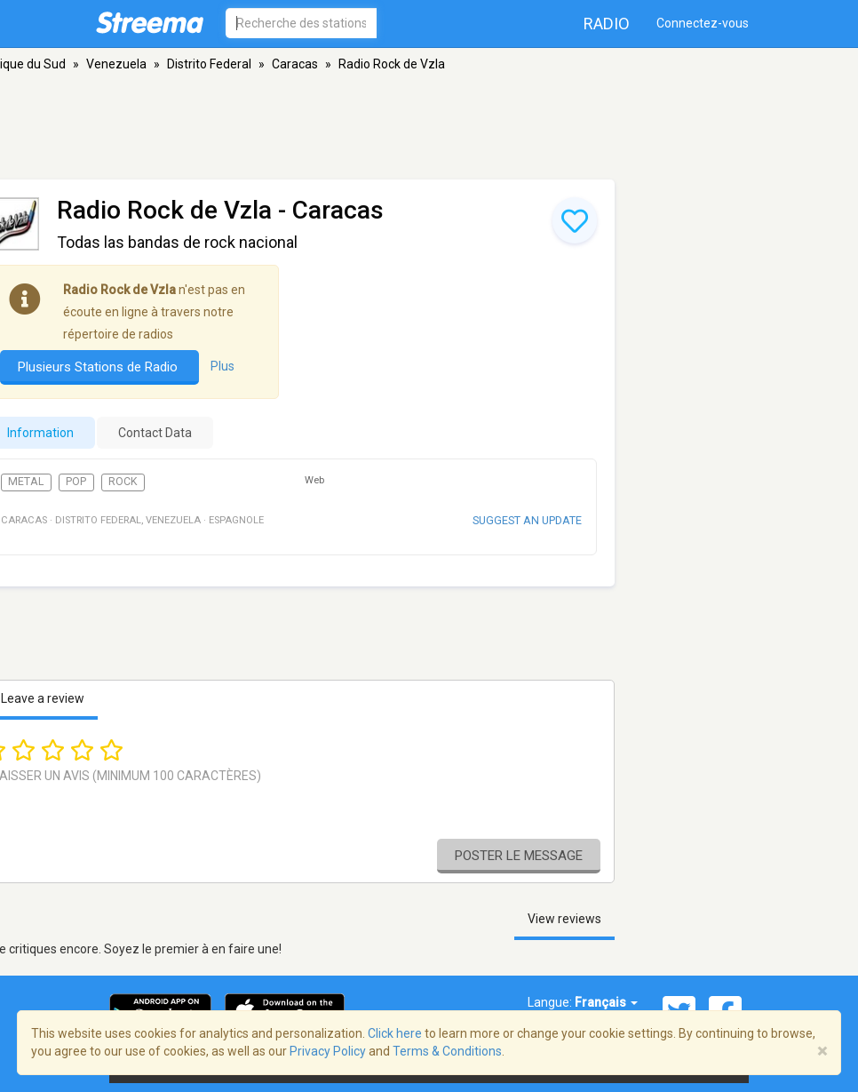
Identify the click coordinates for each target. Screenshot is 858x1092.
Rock (123, 481)
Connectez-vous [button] (702, 23)
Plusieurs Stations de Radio (99, 367)
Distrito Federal (209, 64)
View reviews (564, 919)
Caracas (295, 64)
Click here (395, 1033)
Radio (607, 23)
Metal (26, 481)
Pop (76, 481)
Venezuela (116, 64)
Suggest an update (527, 520)
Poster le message (519, 856)
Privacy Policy (328, 1051)
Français (606, 1002)
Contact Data (155, 433)
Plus (222, 366)
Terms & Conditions (447, 1051)
